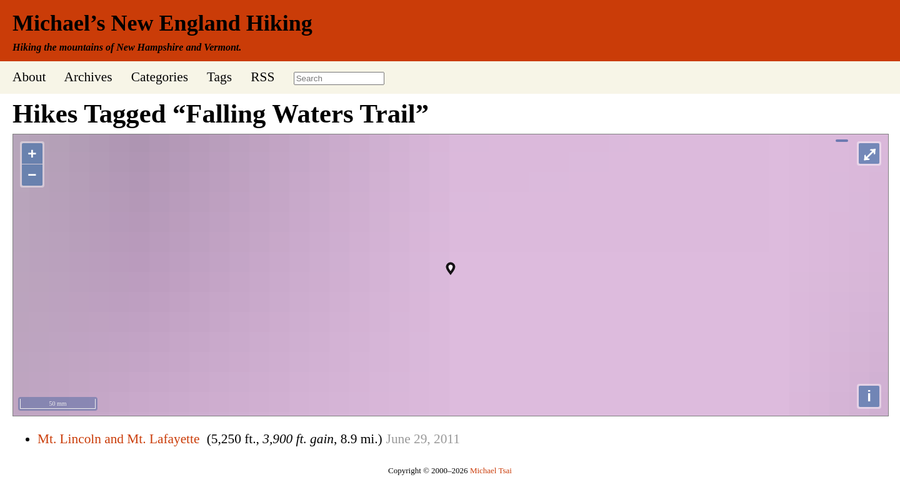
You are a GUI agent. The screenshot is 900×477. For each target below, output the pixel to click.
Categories (159, 76)
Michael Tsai (491, 470)
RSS (262, 76)
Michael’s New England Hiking (162, 23)
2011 (447, 438)
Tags (219, 76)
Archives (88, 76)
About (29, 76)
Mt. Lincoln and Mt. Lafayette (118, 438)
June (398, 438)
